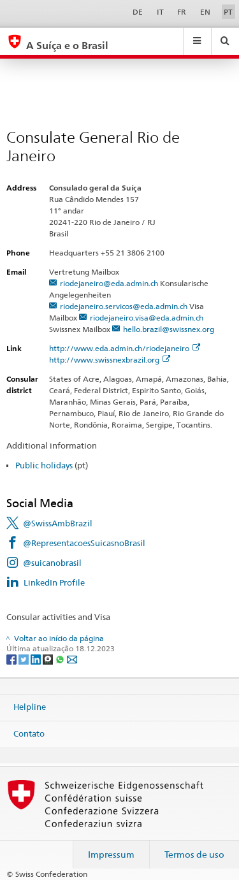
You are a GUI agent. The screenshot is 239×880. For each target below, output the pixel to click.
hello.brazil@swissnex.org (168, 329)
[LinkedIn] (37, 658)
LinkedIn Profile (54, 582)
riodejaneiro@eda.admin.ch (109, 283)
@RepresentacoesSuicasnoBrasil (84, 543)
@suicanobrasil (52, 563)
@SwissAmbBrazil (57, 523)
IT (160, 12)
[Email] (72, 658)
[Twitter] (24, 658)
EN (205, 12)
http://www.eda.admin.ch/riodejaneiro (124, 348)
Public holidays (44, 465)
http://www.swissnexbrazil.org (109, 360)
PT (228, 12)
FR (181, 12)
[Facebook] (12, 658)
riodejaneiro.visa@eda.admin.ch (146, 318)
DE (138, 12)
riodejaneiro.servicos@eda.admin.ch (123, 306)
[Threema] (49, 658)
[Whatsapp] (61, 658)
